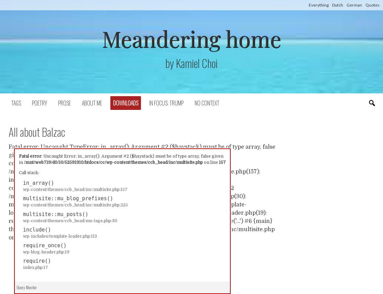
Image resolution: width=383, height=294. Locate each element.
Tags (16, 103)
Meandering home (191, 38)
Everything (319, 5)
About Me (92, 103)
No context (207, 103)
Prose (64, 103)
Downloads (125, 103)
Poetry (39, 103)
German (354, 5)
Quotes (372, 5)
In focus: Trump (166, 103)
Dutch (337, 5)
